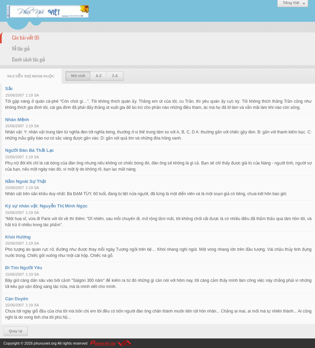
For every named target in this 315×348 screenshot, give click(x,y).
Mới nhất (78, 76)
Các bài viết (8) (25, 37)
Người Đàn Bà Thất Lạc (29, 150)
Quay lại (15, 331)
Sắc (9, 88)
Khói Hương (18, 237)
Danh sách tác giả (28, 59)
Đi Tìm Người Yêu (23, 267)
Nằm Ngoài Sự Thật (25, 181)
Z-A (115, 76)
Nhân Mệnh (17, 119)
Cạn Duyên (16, 298)
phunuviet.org (45, 343)
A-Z (98, 76)
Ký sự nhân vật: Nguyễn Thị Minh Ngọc (46, 205)
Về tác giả (21, 48)
